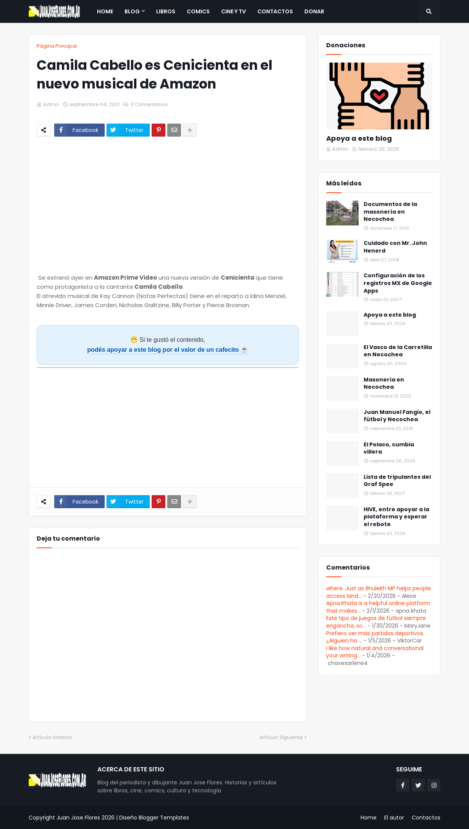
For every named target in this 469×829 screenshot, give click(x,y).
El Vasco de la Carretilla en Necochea (398, 351)
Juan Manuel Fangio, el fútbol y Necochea (397, 416)
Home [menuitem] (105, 11)
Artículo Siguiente (281, 737)
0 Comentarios (149, 104)
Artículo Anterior (52, 737)
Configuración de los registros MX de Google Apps (398, 283)
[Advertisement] (168, 424)
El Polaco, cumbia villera (389, 448)
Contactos (426, 817)
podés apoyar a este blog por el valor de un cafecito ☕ (167, 349)
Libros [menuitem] (165, 11)
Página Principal (57, 46)
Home (369, 817)
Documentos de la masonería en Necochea (390, 212)
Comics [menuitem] (198, 11)
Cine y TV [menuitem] (233, 11)
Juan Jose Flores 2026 (86, 817)
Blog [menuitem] (132, 11)
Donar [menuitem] (314, 11)
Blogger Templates (164, 817)
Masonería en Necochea (384, 383)
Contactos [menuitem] (275, 11)
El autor (394, 817)
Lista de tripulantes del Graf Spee (397, 480)
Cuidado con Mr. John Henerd (395, 247)
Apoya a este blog (359, 138)
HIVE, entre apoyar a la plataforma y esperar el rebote (396, 517)
